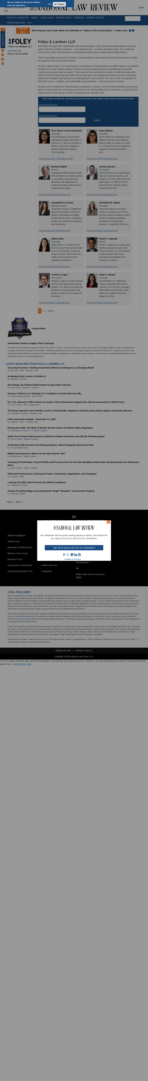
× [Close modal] (108, 522)
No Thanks (59, 4)
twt (68, 555)
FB (64, 554)
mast (71, 554)
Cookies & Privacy (72, 559)
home (79, 554)
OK (49, 4)
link (75, 554)
